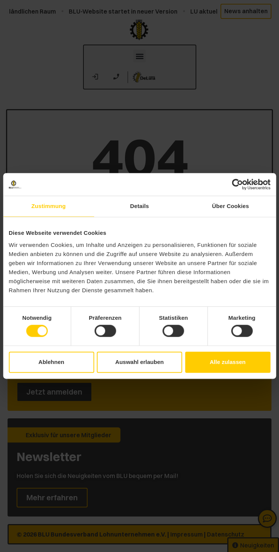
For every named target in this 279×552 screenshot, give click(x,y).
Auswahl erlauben (139, 362)
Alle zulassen (227, 362)
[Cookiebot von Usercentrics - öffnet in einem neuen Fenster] (237, 184)
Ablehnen (51, 362)
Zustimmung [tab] (48, 206)
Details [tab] (139, 206)
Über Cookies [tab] (230, 206)
